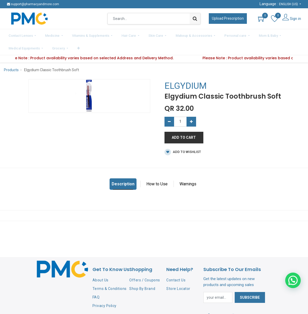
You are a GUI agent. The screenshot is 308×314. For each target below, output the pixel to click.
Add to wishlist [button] (182, 137)
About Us (100, 266)
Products (11, 55)
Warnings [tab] (188, 169)
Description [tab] (123, 169)
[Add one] (191, 107)
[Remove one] (169, 107)
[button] (299, 35)
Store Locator (178, 274)
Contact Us (175, 266)
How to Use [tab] (157, 169)
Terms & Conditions (109, 274)
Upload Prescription (228, 18)
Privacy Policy (104, 291)
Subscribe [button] (250, 283)
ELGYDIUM (185, 71)
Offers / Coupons (144, 266)
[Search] (195, 18)
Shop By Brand (142, 274)
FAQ (96, 282)
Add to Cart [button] (184, 123)
